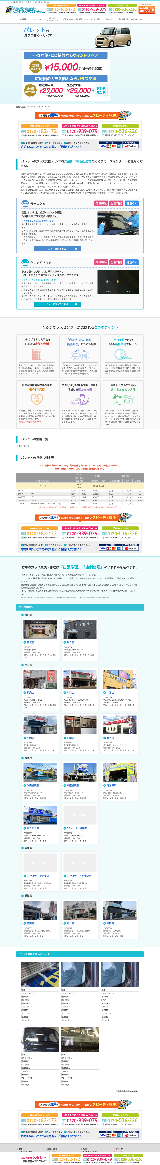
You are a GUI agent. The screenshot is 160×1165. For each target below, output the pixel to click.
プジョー (119, 1133)
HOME (18, 73)
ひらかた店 (31, 794)
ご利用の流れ (68, 19)
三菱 (51, 1128)
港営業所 (109, 751)
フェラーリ (120, 1125)
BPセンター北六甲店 (36, 842)
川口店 (69, 658)
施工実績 (109, 19)
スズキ (23, 73)
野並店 (69, 889)
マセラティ (120, 1128)
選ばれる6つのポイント (52, 19)
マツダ (52, 1131)
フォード (86, 1136)
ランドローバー (88, 1128)
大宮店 (108, 658)
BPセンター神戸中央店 (77, 842)
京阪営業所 (71, 751)
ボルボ (85, 1125)
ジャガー (86, 1131)
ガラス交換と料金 (25, 1117)
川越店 (29, 704)
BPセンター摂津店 (75, 794)
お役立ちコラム (136, 19)
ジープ (85, 1141)
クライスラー (120, 1115)
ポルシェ (86, 1120)
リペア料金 (37, 19)
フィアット (120, 1123)
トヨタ (52, 1117)
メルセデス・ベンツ (90, 1117)
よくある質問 (95, 19)
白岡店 (69, 704)
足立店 (69, 608)
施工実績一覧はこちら (128, 1056)
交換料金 (23, 19)
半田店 (108, 889)
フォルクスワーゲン (90, 1123)
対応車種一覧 (123, 19)
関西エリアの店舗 (25, 1133)
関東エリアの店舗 (25, 1131)
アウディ (53, 1141)
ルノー (118, 1136)
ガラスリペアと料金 (26, 1120)
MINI (84, 1133)
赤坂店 (29, 608)
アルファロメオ (121, 1120)
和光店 (29, 658)
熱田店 (29, 889)
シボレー (119, 1117)
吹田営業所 (31, 751)
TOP (20, 1115)
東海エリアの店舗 (25, 1136)
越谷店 (108, 704)
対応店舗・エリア (81, 19)
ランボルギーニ (121, 1131)
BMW (85, 1115)
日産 (51, 1123)
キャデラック (87, 1138)
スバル (52, 1133)
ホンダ (52, 1125)
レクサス (53, 1120)
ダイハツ (53, 1138)
